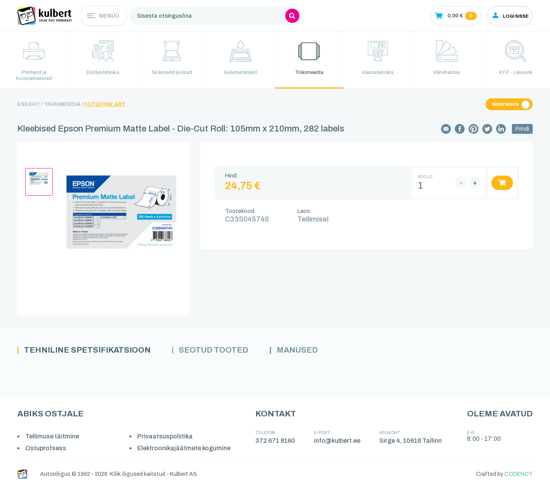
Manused (318, 353)
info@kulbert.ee (338, 443)
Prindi (522, 131)
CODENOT (518, 477)
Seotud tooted (228, 353)
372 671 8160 (276, 443)
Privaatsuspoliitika (166, 439)
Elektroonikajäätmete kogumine (185, 451)
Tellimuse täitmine (53, 439)
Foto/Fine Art (104, 106)
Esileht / (29, 106)
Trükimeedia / (63, 106)
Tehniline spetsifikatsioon (93, 353)
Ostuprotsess (46, 451)
